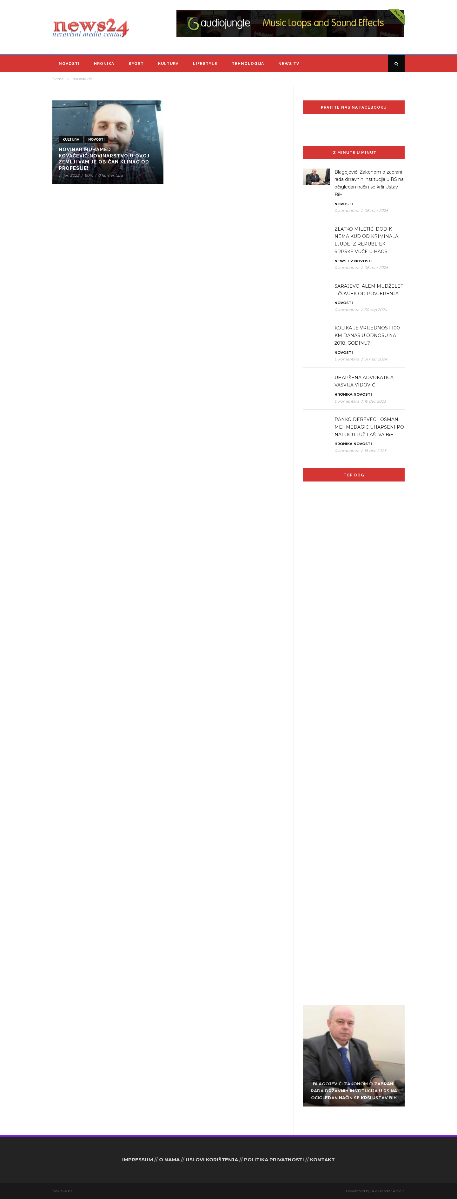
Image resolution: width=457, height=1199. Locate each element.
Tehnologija (248, 63)
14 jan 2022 (69, 175)
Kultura (168, 63)
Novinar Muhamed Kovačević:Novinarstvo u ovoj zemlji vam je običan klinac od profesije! (104, 159)
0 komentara (110, 175)
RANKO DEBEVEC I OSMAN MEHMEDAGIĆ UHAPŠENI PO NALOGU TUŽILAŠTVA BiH (369, 427)
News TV (288, 63)
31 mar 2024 (375, 359)
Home (57, 79)
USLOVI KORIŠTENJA (212, 1160)
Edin (88, 175)
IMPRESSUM (137, 1160)
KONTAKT (322, 1160)
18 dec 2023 (375, 450)
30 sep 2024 (375, 309)
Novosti (69, 63)
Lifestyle (205, 63)
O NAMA (169, 1160)
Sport (136, 63)
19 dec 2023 (375, 401)
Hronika (104, 63)
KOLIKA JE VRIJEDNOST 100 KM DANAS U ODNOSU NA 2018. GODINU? (367, 335)
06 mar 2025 (376, 210)
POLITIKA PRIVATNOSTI (274, 1160)
